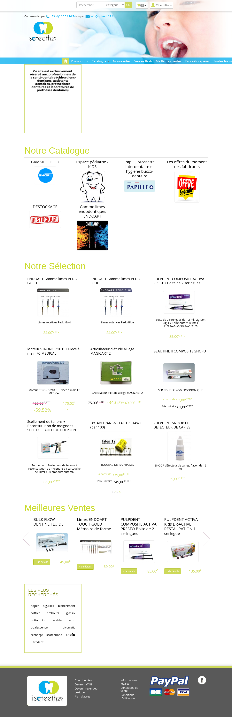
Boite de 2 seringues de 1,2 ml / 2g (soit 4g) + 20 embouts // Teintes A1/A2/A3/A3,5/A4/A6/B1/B (180, 323)
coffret (35, 613)
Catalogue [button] (100, 61)
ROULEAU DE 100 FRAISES (117, 464)
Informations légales (128, 681)
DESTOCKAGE (45, 206)
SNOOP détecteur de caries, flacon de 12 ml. (180, 467)
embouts (53, 613)
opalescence (39, 627)
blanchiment (66, 606)
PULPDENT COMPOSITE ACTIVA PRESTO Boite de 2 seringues (139, 526)
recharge (37, 635)
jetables (58, 620)
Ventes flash (143, 61)
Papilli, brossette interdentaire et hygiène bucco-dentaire (140, 169)
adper (35, 606)
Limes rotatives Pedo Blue (117, 322)
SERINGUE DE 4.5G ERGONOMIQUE (180, 390)
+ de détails (41, 562)
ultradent (37, 642)
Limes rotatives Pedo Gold (54, 322)
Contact (69, 67)
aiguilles (48, 606)
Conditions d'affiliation (127, 696)
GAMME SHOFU (45, 162)
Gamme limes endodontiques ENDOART (92, 211)
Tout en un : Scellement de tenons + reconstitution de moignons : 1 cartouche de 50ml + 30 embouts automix (54, 468)
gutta (34, 620)
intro (45, 620)
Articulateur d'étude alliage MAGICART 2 (117, 393)
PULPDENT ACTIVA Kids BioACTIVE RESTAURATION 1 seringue (181, 526)
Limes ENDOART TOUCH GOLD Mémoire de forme (94, 524)
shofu (70, 634)
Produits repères (197, 61)
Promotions (79, 61)
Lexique (80, 692)
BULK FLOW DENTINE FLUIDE (48, 522)
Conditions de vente (129, 689)
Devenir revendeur (86, 688)
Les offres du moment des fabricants (187, 164)
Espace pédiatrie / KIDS (92, 164)
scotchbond (54, 635)
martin (71, 620)
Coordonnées (83, 680)
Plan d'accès (82, 696)
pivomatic (69, 627)
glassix (70, 613)
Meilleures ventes (168, 61)
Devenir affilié (83, 684)
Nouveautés (121, 61)
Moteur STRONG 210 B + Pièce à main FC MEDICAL (54, 391)
